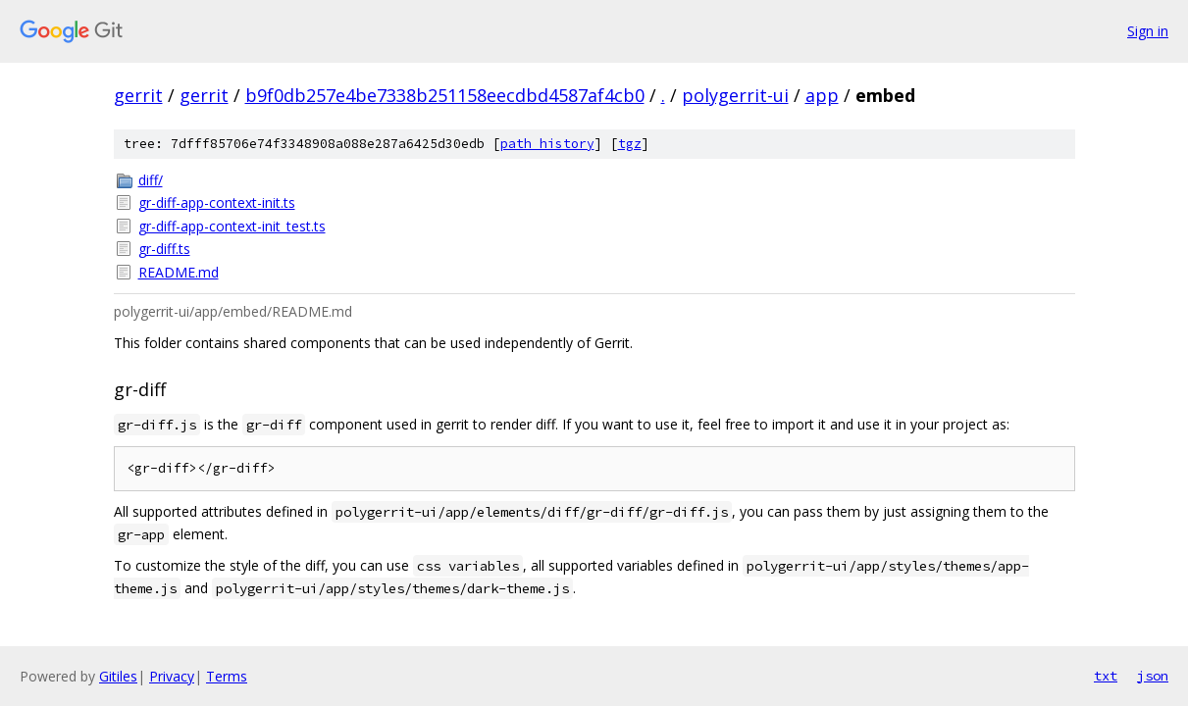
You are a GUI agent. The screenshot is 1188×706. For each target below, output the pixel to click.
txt (1105, 675)
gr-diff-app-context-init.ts (216, 202)
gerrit (138, 95)
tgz (630, 143)
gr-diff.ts (164, 248)
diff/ (150, 180)
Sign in (1147, 31)
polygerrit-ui (735, 95)
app (822, 95)
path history (547, 143)
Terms (226, 676)
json (1152, 675)
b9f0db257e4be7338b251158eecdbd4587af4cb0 (445, 95)
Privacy (171, 676)
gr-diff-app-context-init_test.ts (232, 226)
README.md (178, 272)
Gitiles (118, 676)
